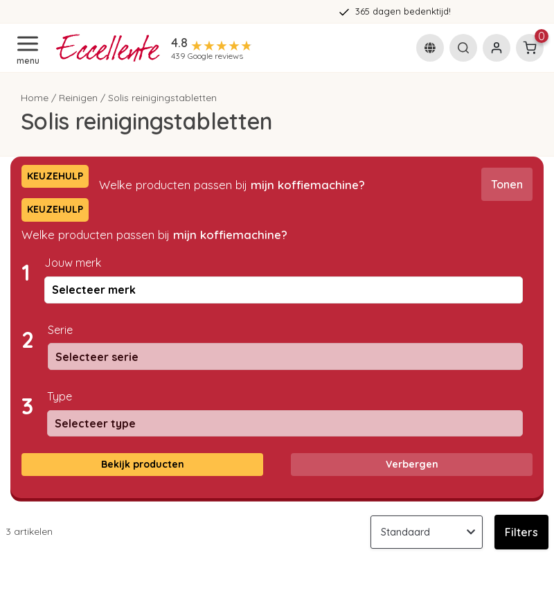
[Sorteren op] (426, 532)
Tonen (507, 184)
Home (34, 97)
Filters (521, 532)
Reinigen (78, 97)
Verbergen (412, 464)
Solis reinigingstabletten (162, 97)
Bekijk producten (142, 464)
